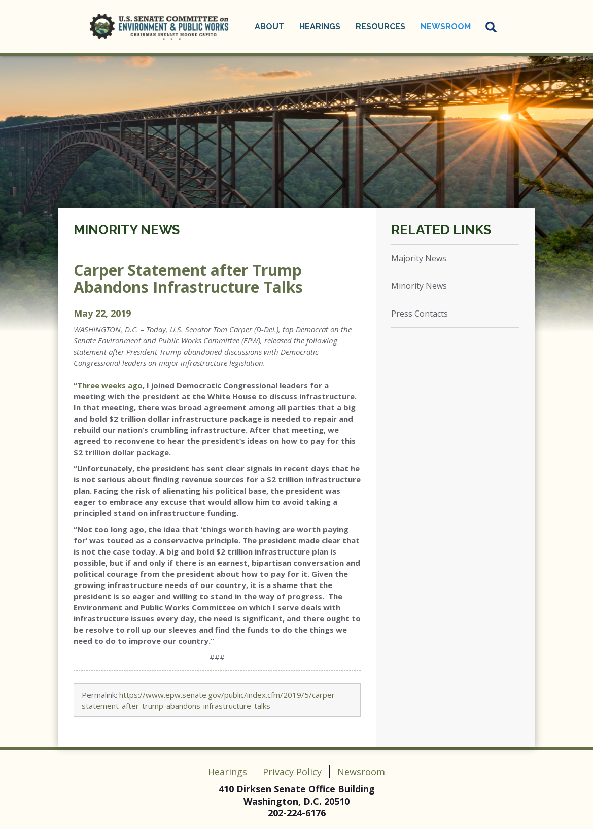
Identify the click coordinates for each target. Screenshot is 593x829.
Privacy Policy (292, 772)
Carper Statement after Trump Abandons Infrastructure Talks (188, 278)
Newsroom (446, 26)
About (269, 26)
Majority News (418, 258)
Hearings (319, 26)
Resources (380, 26)
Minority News (127, 229)
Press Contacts (419, 313)
